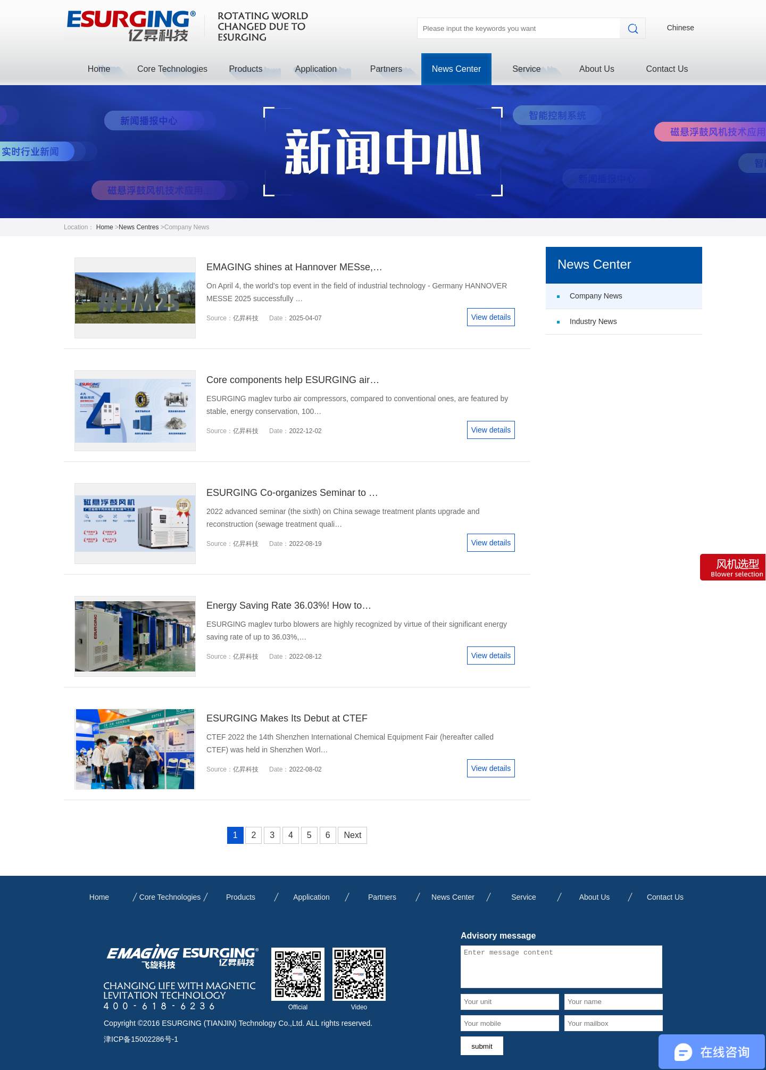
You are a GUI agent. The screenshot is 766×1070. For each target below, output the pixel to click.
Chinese (680, 27)
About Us (596, 68)
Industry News (593, 321)
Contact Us (667, 68)
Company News (596, 296)
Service (526, 68)
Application (316, 68)
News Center (456, 68)
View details (491, 317)
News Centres (139, 227)
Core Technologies (172, 68)
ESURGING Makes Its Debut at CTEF (287, 718)
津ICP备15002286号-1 (141, 1039)
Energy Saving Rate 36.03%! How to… (288, 605)
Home (99, 68)
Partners (386, 68)
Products (245, 68)
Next (352, 835)
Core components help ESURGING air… (292, 380)
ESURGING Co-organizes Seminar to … (292, 492)
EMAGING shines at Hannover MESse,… (294, 267)
